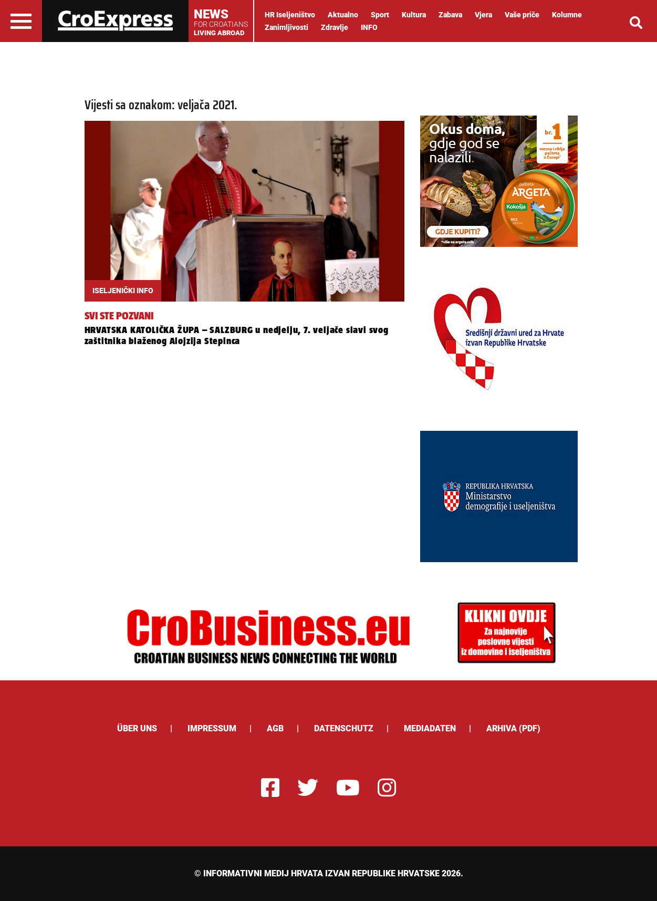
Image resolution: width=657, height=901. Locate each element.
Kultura (414, 15)
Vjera (483, 15)
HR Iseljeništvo (290, 15)
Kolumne (567, 15)
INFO (369, 27)
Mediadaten (430, 728)
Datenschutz (343, 728)
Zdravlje (334, 27)
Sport (380, 15)
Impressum (211, 728)
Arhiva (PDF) (513, 728)
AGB (275, 728)
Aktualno (343, 15)
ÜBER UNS (137, 728)
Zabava (450, 15)
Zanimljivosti (286, 27)
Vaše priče (522, 15)
